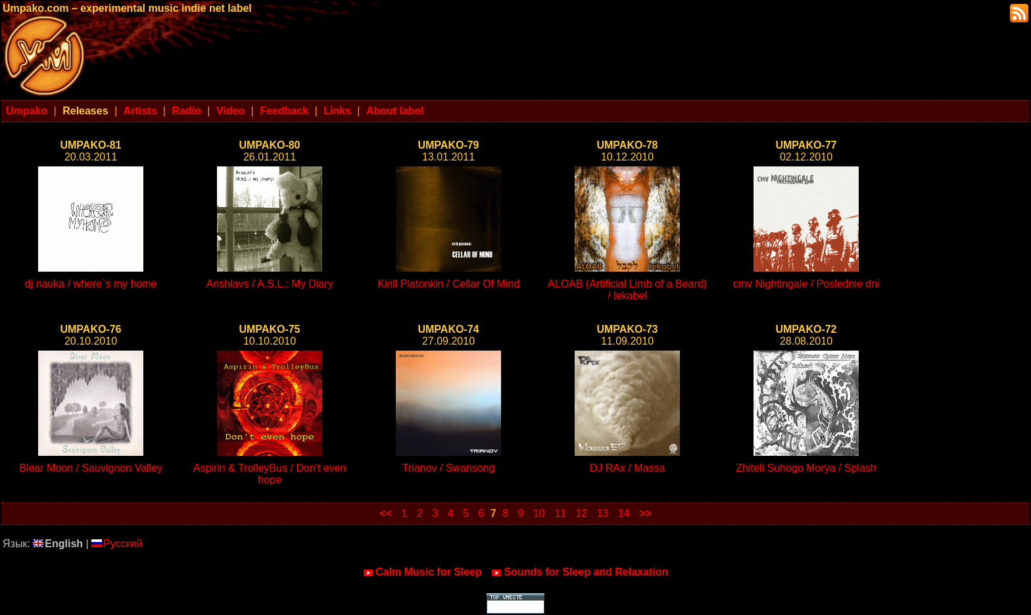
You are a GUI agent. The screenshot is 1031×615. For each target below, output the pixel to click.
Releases (85, 110)
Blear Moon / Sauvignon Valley (90, 468)
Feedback (284, 110)
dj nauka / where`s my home (91, 283)
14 (624, 513)
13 (602, 513)
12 (581, 513)
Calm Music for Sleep (422, 572)
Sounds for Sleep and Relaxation (579, 572)
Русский (116, 543)
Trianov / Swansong (448, 468)
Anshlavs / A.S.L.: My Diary (269, 283)
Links (337, 110)
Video (230, 110)
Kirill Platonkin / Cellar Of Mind (448, 283)
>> (645, 513)
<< (385, 513)
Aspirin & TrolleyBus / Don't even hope (270, 473)
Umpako (26, 110)
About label (394, 110)
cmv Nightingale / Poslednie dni (805, 283)
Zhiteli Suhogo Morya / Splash (806, 468)
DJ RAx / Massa (627, 468)
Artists (140, 110)
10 (539, 513)
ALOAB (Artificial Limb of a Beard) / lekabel (627, 289)
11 (560, 513)
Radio (186, 110)
